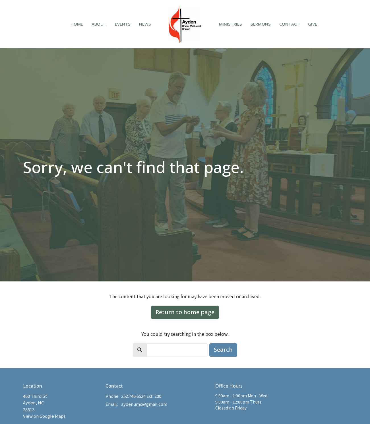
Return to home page (185, 312)
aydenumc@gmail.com (144, 404)
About (99, 24)
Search (223, 349)
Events (123, 24)
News (145, 24)
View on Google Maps (44, 416)
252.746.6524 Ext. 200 (141, 396)
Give (312, 24)
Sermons (261, 24)
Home (77, 24)
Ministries (230, 24)
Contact (289, 24)
